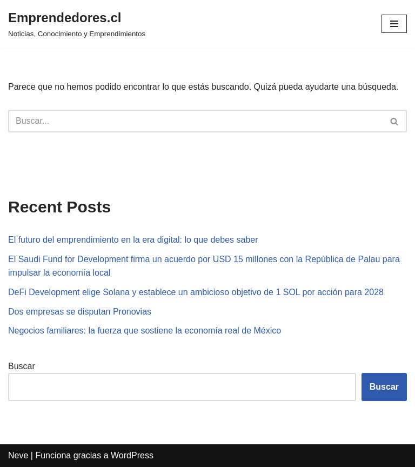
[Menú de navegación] (394, 24)
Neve (18, 455)
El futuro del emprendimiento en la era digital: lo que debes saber (133, 239)
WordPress (132, 455)
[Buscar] (195, 121)
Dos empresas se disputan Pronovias (79, 311)
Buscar (21, 366)
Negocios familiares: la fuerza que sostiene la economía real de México (144, 330)
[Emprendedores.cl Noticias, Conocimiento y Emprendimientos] (76, 24)
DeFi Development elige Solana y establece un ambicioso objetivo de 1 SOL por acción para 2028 (196, 292)
